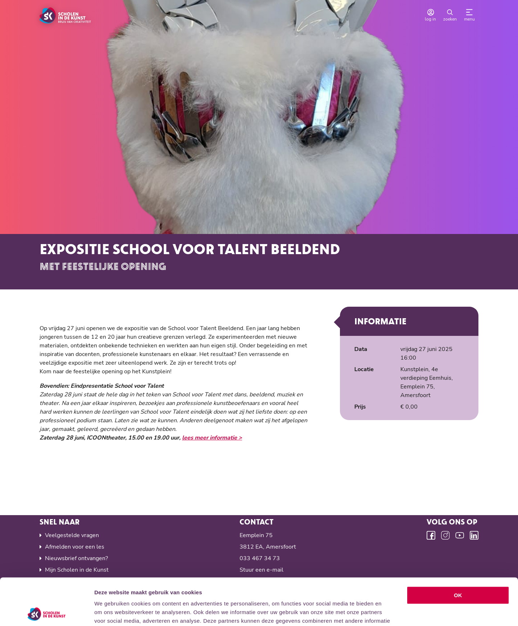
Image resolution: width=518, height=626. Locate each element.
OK (458, 548)
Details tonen (389, 612)
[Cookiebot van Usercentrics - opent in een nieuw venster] (46, 612)
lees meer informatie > (212, 438)
